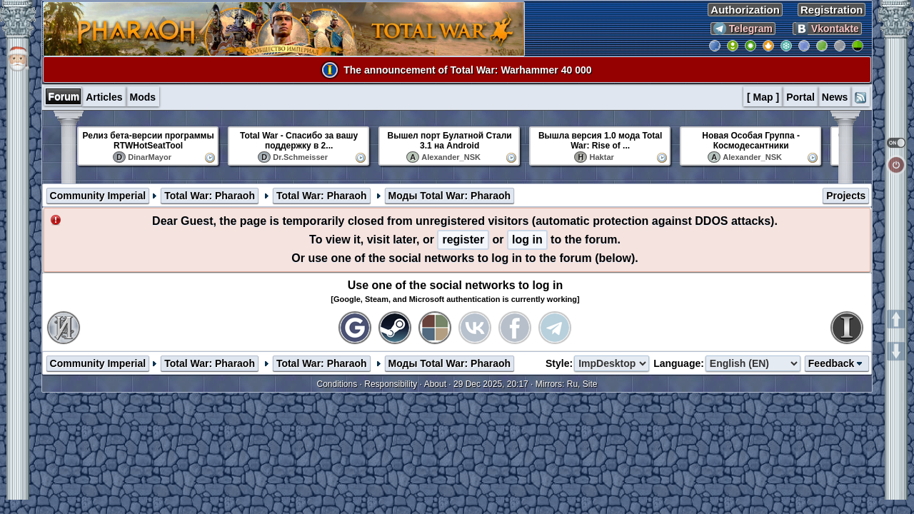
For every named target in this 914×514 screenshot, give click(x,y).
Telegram (743, 28)
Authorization (745, 10)
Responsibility (390, 384)
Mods (143, 97)
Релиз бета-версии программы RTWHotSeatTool (148, 141)
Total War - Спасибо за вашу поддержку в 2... (299, 141)
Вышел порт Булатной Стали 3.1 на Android (450, 141)
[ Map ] (763, 97)
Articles (104, 97)
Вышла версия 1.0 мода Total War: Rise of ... (600, 141)
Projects (845, 195)
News (835, 97)
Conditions (337, 384)
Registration (831, 10)
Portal (800, 97)
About (435, 384)
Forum (64, 96)
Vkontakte (827, 28)
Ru (572, 384)
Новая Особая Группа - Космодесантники (751, 141)
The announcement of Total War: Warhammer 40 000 (467, 70)
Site (590, 384)
